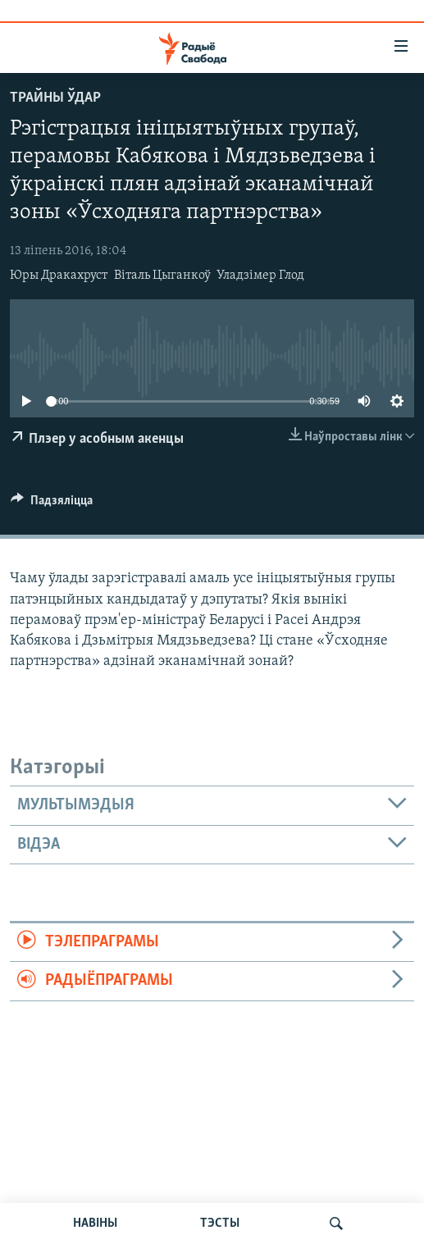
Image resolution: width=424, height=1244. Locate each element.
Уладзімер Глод (260, 275)
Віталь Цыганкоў (162, 275)
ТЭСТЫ (219, 1223)
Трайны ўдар (55, 98)
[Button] (52, 504)
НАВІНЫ (95, 1223)
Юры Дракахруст (58, 275)
